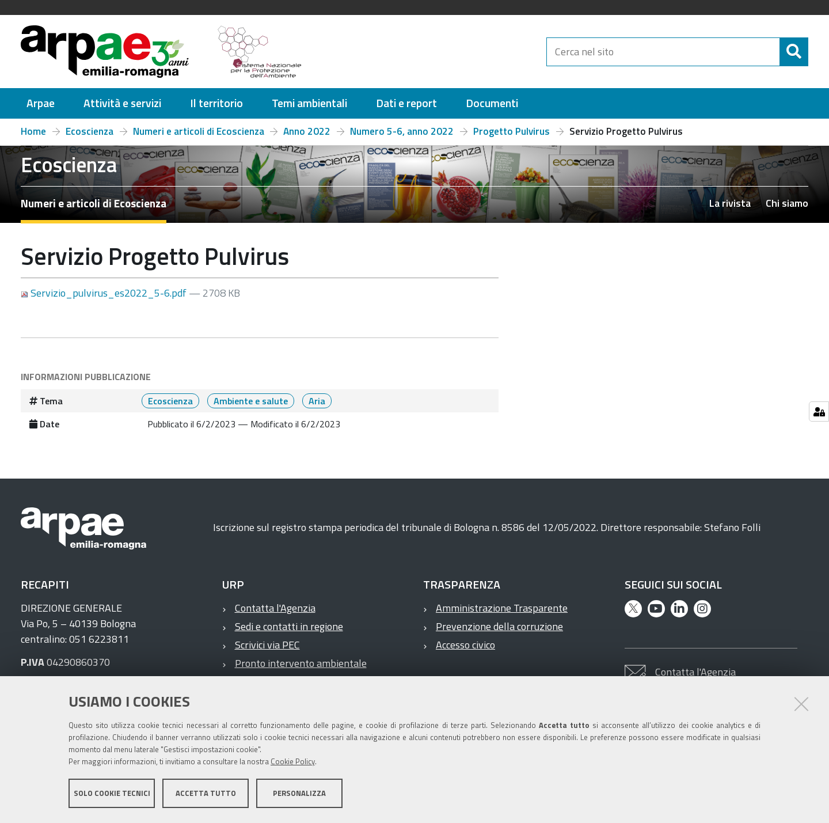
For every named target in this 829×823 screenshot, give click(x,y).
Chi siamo (787, 203)
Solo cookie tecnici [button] (112, 793)
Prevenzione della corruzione (499, 626)
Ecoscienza (89, 131)
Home (33, 131)
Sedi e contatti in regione (289, 626)
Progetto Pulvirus (511, 131)
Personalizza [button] (299, 793)
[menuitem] (40, 103)
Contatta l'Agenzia (275, 608)
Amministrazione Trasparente (502, 608)
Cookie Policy (293, 761)
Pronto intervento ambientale (301, 663)
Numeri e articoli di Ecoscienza (198, 131)
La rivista (730, 203)
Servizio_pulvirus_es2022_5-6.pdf (105, 293)
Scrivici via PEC (267, 645)
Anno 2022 (306, 131)
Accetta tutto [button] (206, 793)
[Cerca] (793, 51)
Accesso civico (465, 645)
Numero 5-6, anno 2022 (402, 131)
